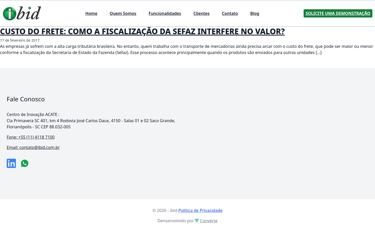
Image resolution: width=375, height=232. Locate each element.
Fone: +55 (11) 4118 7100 (30, 137)
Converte (206, 221)
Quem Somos (123, 13)
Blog (254, 13)
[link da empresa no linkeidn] (11, 163)
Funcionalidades (165, 13)
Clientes (201, 13)
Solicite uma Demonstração (338, 13)
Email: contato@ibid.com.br (33, 147)
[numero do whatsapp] (24, 163)
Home (91, 13)
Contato (230, 13)
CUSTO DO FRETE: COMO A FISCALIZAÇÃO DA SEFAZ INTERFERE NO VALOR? (142, 31)
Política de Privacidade (200, 210)
